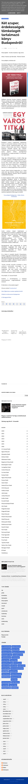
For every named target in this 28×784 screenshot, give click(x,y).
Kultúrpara (6, 769)
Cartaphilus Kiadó (6, 467)
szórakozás (5, 18)
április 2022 (6, 731)
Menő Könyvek (5, 519)
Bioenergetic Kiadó (6, 464)
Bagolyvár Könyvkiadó (7, 462)
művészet (4, 603)
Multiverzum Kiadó (6, 524)
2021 (2, 433)
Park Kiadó (4, 529)
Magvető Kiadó (5, 511)
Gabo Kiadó (4, 482)
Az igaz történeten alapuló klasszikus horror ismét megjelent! (16, 566)
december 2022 (7, 711)
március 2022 (6, 733)
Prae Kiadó (4, 540)
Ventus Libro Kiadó (6, 545)
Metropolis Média (6, 521)
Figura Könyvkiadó (6, 477)
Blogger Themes (14, 781)
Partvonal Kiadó (5, 532)
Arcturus (5, 763)
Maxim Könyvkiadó (6, 516)
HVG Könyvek (5, 488)
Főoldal (3, 637)
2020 (2, 431)
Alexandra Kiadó (5, 454)
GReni (5, 48)
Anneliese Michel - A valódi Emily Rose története (13, 576)
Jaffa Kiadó (4, 493)
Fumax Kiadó (4, 480)
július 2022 (5, 723)
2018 (4, 748)
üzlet (2, 624)
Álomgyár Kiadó (5, 547)
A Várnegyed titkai (6, 297)
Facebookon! (13, 288)
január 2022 (6, 738)
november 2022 (7, 713)
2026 (2, 446)
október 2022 (6, 716)
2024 (2, 441)
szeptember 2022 (7, 718)
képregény (4, 598)
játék (2, 592)
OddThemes (13, 779)
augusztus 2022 (7, 721)
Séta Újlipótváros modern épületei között (12, 291)
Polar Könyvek (5, 537)
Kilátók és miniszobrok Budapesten (10, 294)
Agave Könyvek (5, 451)
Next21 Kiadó (5, 527)
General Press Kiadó (6, 485)
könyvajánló (4, 600)
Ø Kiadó (3, 550)
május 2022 (6, 728)
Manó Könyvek (5, 514)
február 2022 (6, 735)
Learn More (11, 13)
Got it (19, 13)
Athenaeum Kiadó (6, 459)
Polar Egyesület (5, 534)
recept (3, 605)
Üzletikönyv (4, 553)
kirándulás (4, 595)
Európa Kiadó (4, 475)
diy (2, 590)
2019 (4, 746)
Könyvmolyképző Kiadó (7, 503)
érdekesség (4, 621)
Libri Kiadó (4, 506)
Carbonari (5, 765)
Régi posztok (4, 635)
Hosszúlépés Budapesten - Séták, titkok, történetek (14, 195)
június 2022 (6, 726)
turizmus (3, 616)
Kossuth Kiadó (5, 501)
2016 (4, 753)
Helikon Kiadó (5, 490)
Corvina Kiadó (5, 472)
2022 (2, 436)
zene (2, 618)
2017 (4, 751)
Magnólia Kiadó (5, 508)
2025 (2, 444)
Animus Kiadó (5, 457)
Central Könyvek (5, 469)
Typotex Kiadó (5, 542)
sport (2, 608)
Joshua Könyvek (5, 495)
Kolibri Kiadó (4, 498)
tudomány (4, 613)
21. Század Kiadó (5, 449)
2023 (2, 438)
